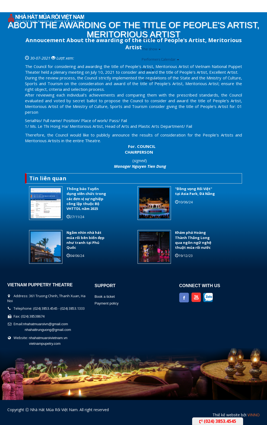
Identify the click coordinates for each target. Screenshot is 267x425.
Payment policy (106, 303)
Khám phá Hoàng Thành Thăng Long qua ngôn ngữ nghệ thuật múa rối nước (193, 240)
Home (146, 28)
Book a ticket (104, 296)
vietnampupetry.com (45, 344)
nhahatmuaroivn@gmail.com (45, 324)
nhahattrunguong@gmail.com (48, 330)
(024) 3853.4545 (217, 421)
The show (151, 48)
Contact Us (150, 80)
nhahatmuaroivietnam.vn (48, 338)
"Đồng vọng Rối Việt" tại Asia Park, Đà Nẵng (195, 191)
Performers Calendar (160, 59)
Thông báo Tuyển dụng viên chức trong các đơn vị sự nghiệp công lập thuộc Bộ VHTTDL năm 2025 (86, 198)
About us (151, 38)
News (148, 69)
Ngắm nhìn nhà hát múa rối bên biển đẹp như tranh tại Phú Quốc (85, 240)
